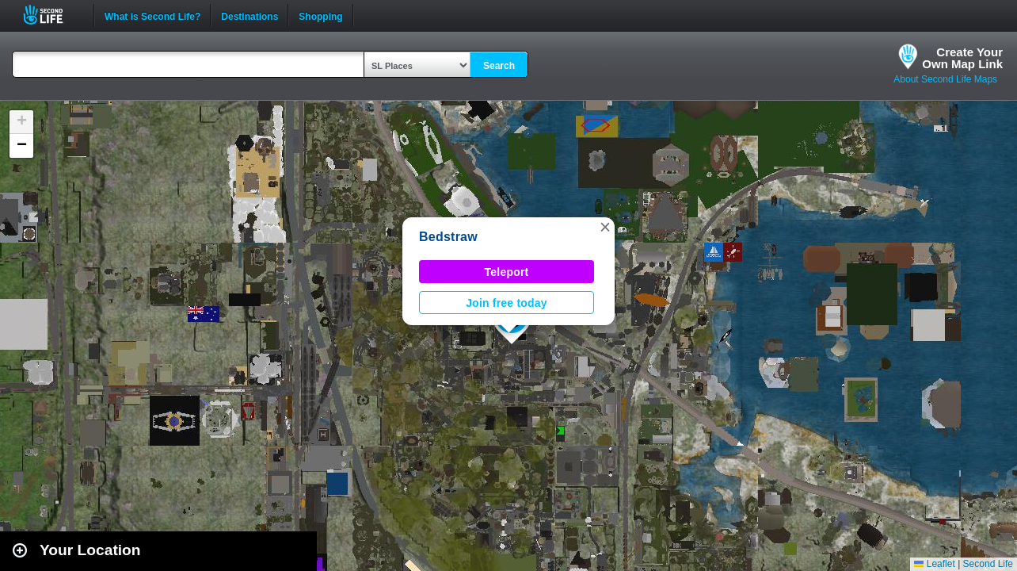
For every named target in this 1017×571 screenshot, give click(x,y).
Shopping (320, 15)
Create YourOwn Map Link (962, 58)
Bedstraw (448, 236)
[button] (605, 226)
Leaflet (934, 563)
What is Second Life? (152, 15)
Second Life (52, 14)
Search (499, 65)
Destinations (249, 15)
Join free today (506, 303)
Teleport (507, 272)
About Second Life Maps (945, 79)
